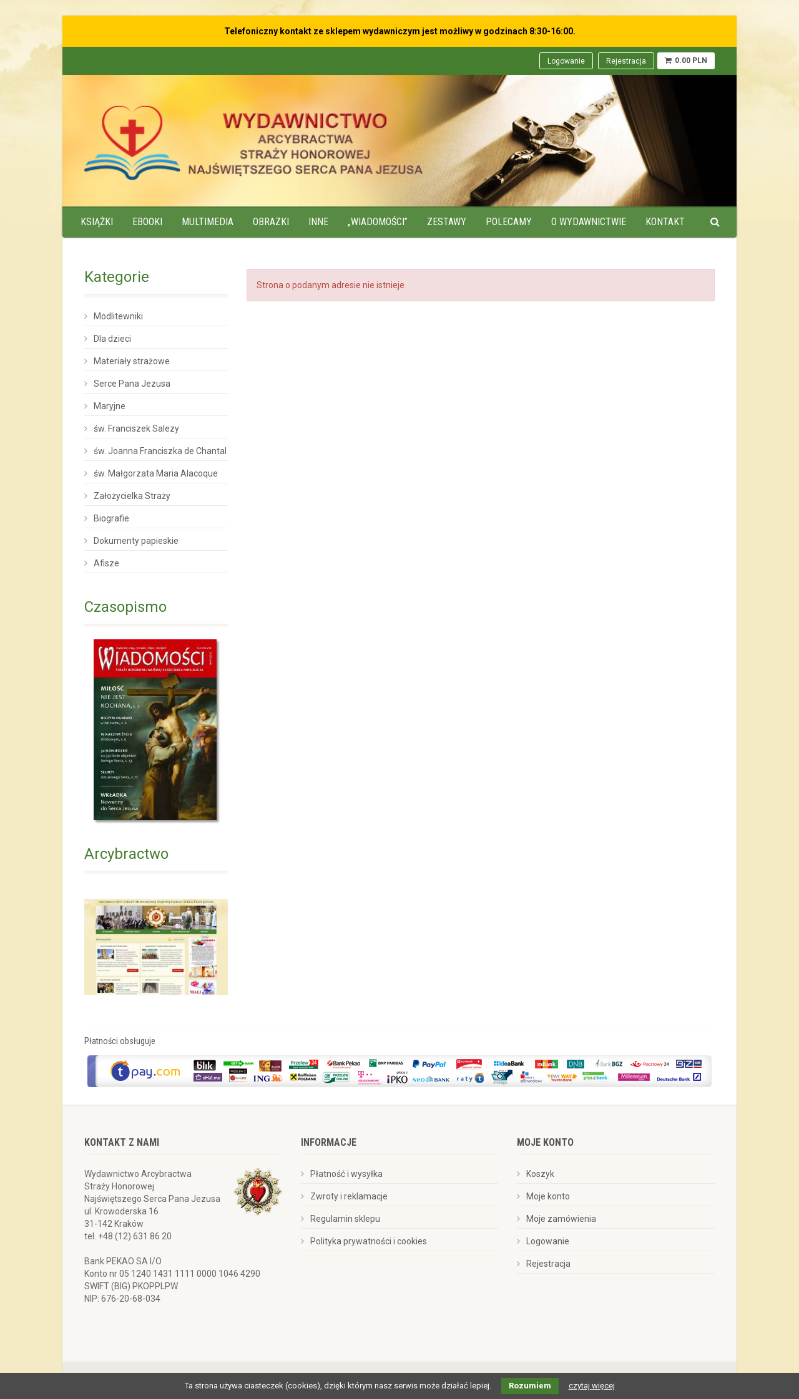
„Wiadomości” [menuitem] (378, 222)
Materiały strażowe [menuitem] (132, 361)
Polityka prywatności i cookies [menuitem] (368, 1241)
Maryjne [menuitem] (109, 406)
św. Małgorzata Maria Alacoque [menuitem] (156, 473)
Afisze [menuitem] (106, 563)
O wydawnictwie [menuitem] (588, 222)
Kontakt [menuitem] (665, 222)
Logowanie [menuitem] (566, 61)
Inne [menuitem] (318, 222)
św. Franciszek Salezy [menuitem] (136, 428)
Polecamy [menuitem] (509, 222)
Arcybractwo (126, 854)
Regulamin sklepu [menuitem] (345, 1219)
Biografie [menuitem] (111, 518)
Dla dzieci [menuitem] (112, 339)
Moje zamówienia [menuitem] (561, 1219)
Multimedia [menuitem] (207, 222)
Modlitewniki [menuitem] (118, 316)
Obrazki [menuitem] (271, 222)
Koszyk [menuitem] (540, 1174)
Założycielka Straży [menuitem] (132, 496)
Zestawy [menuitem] (446, 222)
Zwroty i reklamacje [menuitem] (349, 1196)
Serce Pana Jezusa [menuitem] (132, 384)
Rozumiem (530, 1385)
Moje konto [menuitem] (548, 1196)
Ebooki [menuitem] (147, 222)
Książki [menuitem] (97, 222)
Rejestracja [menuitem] (626, 61)
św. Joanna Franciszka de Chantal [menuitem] (160, 451)
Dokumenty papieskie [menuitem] (136, 541)
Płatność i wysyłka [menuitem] (346, 1174)
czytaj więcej (592, 1385)
